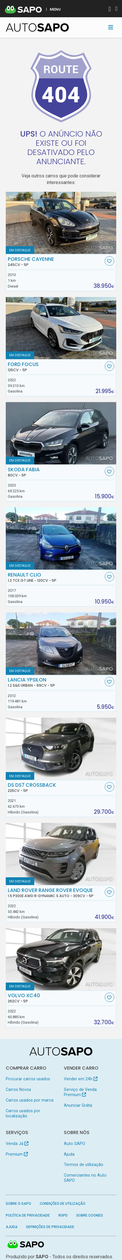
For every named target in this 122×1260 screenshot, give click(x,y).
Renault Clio (55, 577)
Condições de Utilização (62, 1204)
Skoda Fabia (55, 472)
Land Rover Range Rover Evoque (55, 892)
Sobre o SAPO (18, 1204)
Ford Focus (55, 366)
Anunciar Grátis (78, 1105)
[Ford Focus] (61, 328)
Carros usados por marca (30, 1100)
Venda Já (17, 1143)
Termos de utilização (83, 1164)
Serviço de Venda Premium (80, 1092)
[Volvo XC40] (61, 959)
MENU (55, 9)
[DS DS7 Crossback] (61, 749)
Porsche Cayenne (55, 261)
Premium (17, 1154)
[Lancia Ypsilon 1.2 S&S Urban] (61, 643)
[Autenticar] (109, 9)
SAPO (26, 1244)
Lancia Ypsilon (55, 682)
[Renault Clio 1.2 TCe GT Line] (61, 538)
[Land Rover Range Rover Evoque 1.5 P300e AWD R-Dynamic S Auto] (61, 854)
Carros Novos (18, 1089)
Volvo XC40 (55, 998)
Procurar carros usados (28, 1079)
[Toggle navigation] (111, 27)
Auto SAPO (74, 1143)
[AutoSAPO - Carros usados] (37, 27)
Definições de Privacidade (50, 1227)
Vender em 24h (81, 1079)
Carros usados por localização (23, 1113)
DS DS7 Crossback (55, 787)
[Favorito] (109, 261)
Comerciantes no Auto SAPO (85, 1178)
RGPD (63, 1215)
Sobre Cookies (89, 1215)
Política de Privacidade (28, 1215)
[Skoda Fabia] (61, 433)
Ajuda (69, 1154)
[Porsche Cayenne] (61, 223)
